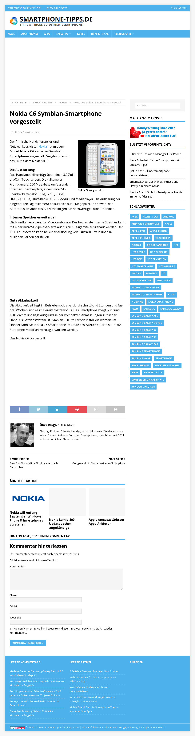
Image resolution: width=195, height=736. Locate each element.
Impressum (73, 727)
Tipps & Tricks (100, 33)
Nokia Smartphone (160, 301)
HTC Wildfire (167, 266)
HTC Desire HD (159, 252)
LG (163, 273)
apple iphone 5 (141, 238)
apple (168, 223)
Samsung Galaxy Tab (145, 344)
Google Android (157, 245)
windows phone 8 (143, 386)
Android (168, 216)
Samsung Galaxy (171, 308)
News (11, 33)
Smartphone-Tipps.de (53, 727)
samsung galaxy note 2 (147, 323)
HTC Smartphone (142, 266)
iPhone (136, 273)
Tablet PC (62, 33)
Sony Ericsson (153, 372)
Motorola (164, 280)
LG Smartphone (142, 280)
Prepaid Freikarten (57, 8)
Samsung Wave (141, 358)
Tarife (81, 33)
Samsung (149, 308)
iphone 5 (151, 273)
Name (13, 595)
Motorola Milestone (145, 287)
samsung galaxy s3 (144, 337)
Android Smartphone (146, 223)
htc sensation (156, 259)
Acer (134, 216)
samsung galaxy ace (145, 316)
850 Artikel (67, 425)
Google (136, 245)
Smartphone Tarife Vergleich (24, 8)
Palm (135, 308)
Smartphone (164, 358)
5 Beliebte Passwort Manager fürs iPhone (155, 154)
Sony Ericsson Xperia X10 (148, 379)
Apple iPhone (158, 231)
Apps (47, 33)
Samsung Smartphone (146, 351)
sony (135, 372)
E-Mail (13, 606)
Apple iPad (138, 231)
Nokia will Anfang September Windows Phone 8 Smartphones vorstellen (26, 518)
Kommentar (17, 566)
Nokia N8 (137, 301)
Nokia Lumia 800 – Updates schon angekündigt (63, 524)
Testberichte (122, 33)
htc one (137, 259)
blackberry (163, 238)
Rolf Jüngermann (19, 691)
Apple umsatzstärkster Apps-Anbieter (106, 522)
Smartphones (29, 33)
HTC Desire (138, 252)
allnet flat (150, 216)
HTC (176, 245)
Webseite (15, 617)
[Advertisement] (97, 71)
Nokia (18, 132)
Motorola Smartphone (147, 294)
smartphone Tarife (167, 365)
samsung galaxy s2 (144, 330)
